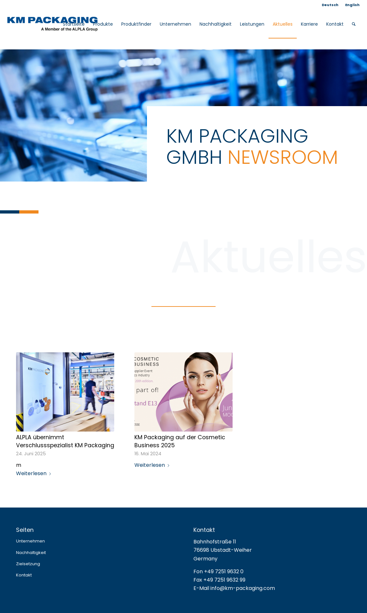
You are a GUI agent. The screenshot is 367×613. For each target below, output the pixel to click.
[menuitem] (330, 4)
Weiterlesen (34, 473)
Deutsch (330, 4)
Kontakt (24, 575)
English (352, 4)
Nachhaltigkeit (31, 553)
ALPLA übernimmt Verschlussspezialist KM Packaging (65, 441)
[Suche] (354, 24)
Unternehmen (30, 541)
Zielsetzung (28, 564)
